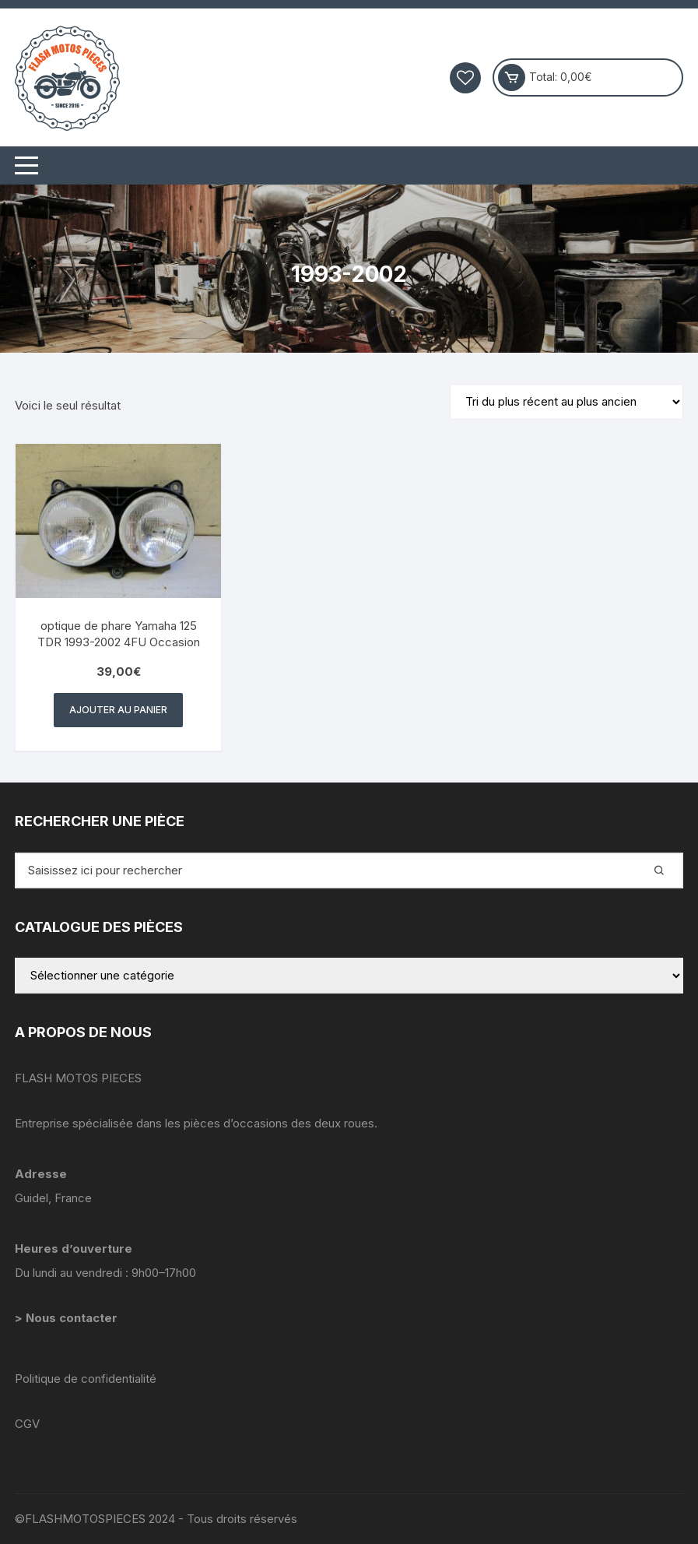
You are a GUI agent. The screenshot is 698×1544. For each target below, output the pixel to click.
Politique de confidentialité (85, 1378)
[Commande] (566, 402)
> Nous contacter (68, 1317)
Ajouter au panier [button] (118, 710)
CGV (27, 1423)
